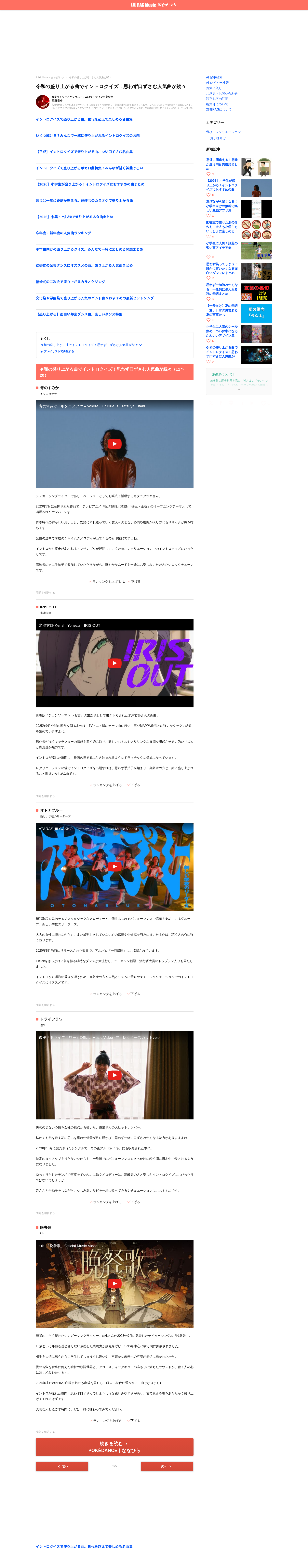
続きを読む (114, 1447)
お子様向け (218, 138)
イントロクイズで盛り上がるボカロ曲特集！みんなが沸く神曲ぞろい (89, 167)
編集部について (217, 104)
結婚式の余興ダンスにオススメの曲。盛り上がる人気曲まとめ (84, 265)
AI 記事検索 (214, 77)
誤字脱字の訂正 (217, 99)
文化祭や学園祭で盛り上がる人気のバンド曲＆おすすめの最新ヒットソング (95, 297)
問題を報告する (45, 592)
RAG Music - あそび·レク (50, 77)
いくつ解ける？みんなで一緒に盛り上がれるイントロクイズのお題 (88, 135)
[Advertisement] (154, 41)
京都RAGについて (219, 109)
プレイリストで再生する (56, 351)
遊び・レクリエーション (223, 132)
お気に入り (214, 88)
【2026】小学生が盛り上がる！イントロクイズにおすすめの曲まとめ (90, 184)
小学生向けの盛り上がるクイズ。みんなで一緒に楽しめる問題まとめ (89, 249)
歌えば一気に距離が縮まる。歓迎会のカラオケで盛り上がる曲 (84, 200)
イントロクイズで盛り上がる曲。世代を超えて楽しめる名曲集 (84, 119)
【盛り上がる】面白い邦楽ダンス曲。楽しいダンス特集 (79, 314)
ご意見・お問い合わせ (222, 93)
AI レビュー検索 (217, 82)
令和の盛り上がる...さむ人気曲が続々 (90, 77)
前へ (63, 1466)
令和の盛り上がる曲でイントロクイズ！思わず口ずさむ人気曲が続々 (91, 345)
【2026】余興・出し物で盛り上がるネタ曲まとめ (74, 216)
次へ (167, 1466)
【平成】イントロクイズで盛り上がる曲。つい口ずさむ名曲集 (84, 151)
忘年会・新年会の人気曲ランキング (63, 232)
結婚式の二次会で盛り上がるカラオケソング (70, 281)
